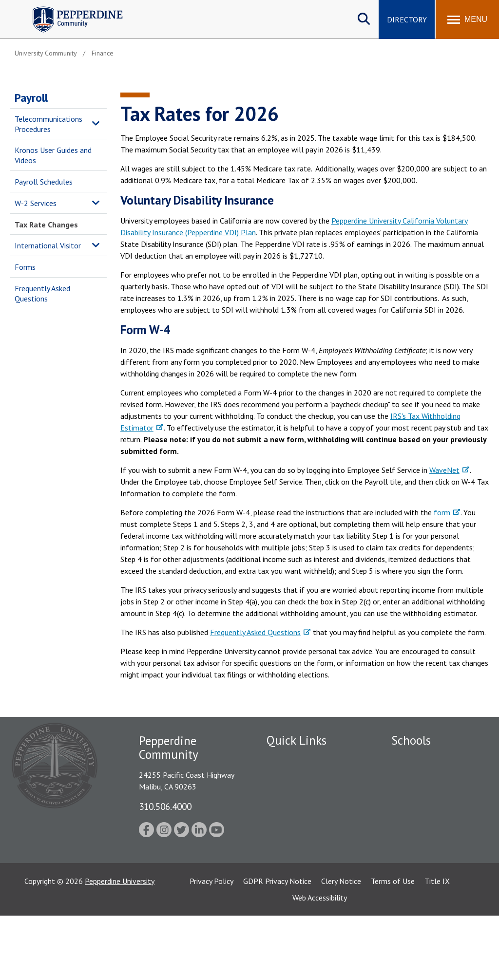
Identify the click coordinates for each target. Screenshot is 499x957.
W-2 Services (36, 203)
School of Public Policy (428, 857)
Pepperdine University (119, 922)
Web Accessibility (319, 939)
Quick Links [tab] (296, 740)
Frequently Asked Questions (42, 293)
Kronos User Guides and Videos (53, 155)
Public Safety (288, 775)
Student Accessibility (300, 826)
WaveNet (444, 470)
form (442, 512)
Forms (25, 267)
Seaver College (415, 758)
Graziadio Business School (433, 792)
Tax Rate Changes (46, 224)
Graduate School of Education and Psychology (434, 824)
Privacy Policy (211, 922)
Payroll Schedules (44, 182)
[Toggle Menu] (467, 19)
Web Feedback (290, 860)
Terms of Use (393, 922)
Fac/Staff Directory (299, 758)
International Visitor (48, 245)
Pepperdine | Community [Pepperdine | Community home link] (70, 9)
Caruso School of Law (427, 775)
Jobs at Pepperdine (297, 809)
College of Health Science (434, 874)
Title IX (437, 922)
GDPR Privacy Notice (277, 922)
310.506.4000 (165, 806)
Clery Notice (341, 922)
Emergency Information (305, 792)
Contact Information (301, 843)
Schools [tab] (411, 740)
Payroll (31, 98)
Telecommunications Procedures (48, 124)
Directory (407, 19)
